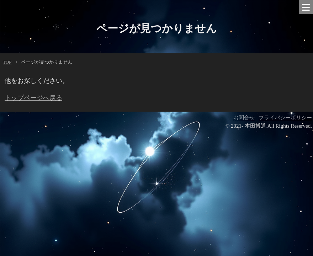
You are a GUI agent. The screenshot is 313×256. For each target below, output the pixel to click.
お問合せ (244, 118)
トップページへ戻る (33, 97)
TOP (7, 62)
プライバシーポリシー (285, 118)
